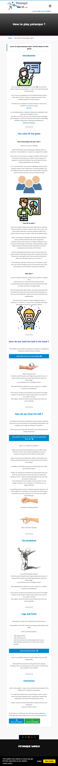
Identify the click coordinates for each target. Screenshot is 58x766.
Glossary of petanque (29, 123)
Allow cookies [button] (49, 761)
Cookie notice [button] (7, 763)
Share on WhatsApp (32, 722)
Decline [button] (39, 761)
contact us (42, 713)
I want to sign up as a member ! (41, 11)
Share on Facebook (16, 722)
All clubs (29, 108)
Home (10, 38)
